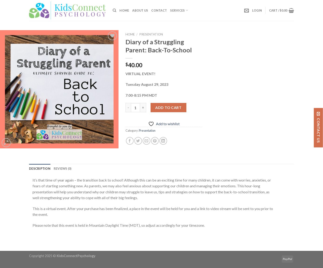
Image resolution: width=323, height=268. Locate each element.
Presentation (151, 34)
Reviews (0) (63, 168)
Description (39, 168)
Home (124, 10)
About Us (140, 10)
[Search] (114, 10)
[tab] (39, 168)
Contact (159, 10)
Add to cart (168, 107)
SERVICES (179, 10)
